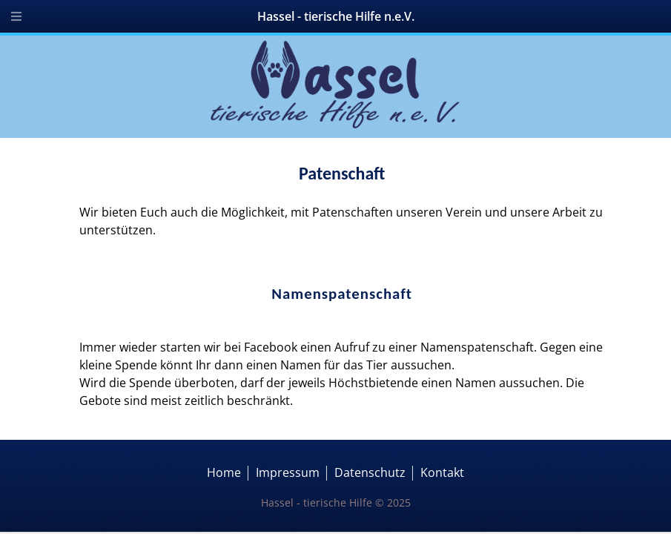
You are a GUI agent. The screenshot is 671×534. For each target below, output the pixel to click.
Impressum (288, 472)
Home (224, 472)
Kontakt (442, 472)
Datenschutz (370, 472)
